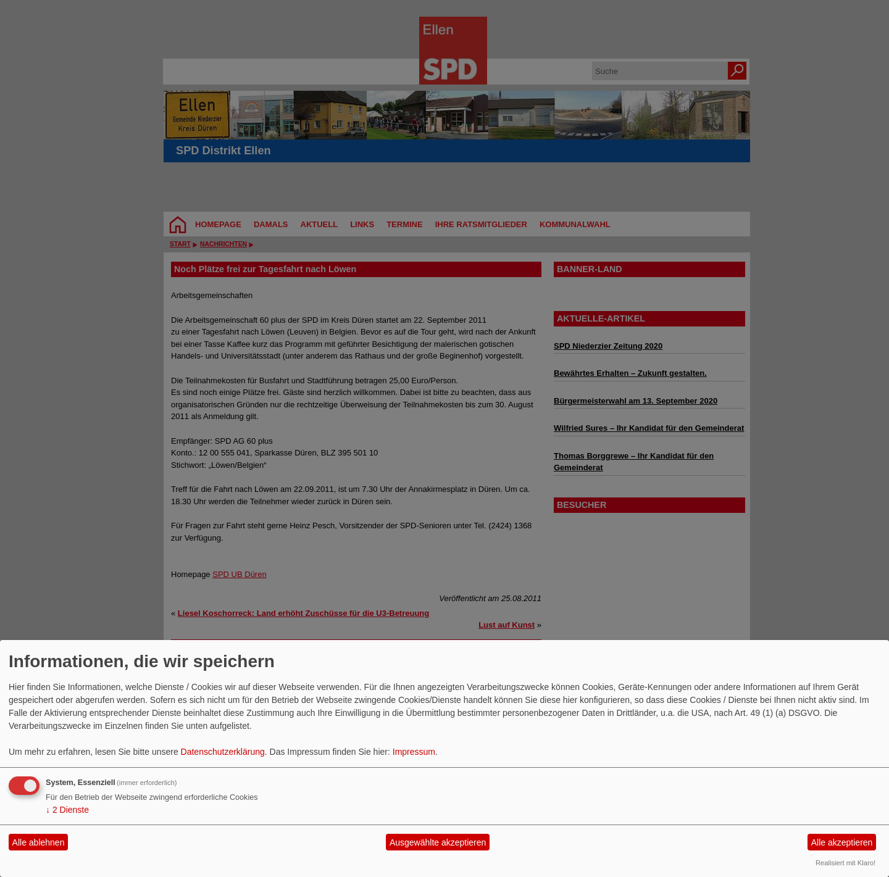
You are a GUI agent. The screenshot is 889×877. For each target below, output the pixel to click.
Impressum (414, 752)
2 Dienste (67, 810)
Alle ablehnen (38, 842)
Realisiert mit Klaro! (845, 863)
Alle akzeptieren (842, 842)
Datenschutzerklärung (223, 752)
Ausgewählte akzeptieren (438, 842)
